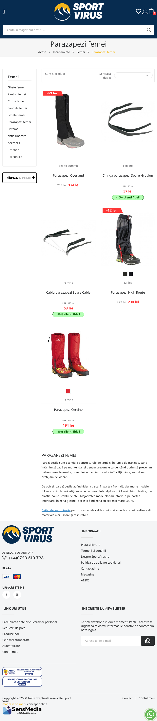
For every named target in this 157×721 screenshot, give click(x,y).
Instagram (17, 595)
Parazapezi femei (19, 122)
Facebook (6, 595)
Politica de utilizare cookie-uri (101, 562)
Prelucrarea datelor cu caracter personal (29, 622)
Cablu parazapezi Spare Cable (68, 292)
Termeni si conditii (93, 550)
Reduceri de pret (13, 628)
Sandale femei (17, 108)
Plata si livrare (90, 545)
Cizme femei (16, 101)
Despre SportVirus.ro (95, 556)
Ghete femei (16, 87)
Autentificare (11, 646)
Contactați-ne (90, 568)
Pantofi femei (17, 94)
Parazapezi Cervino (68, 409)
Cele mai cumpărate (15, 640)
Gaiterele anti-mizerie (56, 510)
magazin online (12, 704)
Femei (13, 77)
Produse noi (10, 634)
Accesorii (14, 143)
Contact (127, 698)
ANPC (85, 580)
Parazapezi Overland (68, 175)
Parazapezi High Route (128, 292)
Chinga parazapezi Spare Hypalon (128, 175)
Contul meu (10, 652)
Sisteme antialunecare (17, 132)
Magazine (87, 574)
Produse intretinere (15, 153)
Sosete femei (16, 115)
